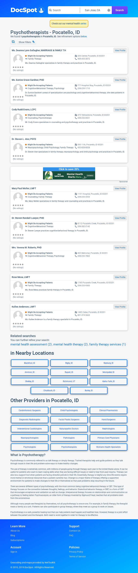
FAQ (71, 535)
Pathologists (69, 438)
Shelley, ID (29, 381)
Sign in (13, 551)
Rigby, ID (69, 363)
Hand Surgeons (108, 419)
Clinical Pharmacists (108, 410)
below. (84, 36)
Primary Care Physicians (108, 438)
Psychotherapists (69, 447)
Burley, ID (89, 390)
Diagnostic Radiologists (29, 419)
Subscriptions (17, 540)
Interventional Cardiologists (29, 429)
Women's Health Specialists (108, 447)
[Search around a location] (96, 10)
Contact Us (74, 530)
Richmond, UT (69, 381)
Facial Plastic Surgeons (69, 419)
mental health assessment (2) (31, 344)
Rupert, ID (69, 372)
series (83, 23)
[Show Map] (13, 42)
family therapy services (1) (107, 344)
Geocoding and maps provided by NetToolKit (32, 562)
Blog (12, 535)
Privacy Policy (76, 551)
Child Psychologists (69, 410)
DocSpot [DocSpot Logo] (26, 9)
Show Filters (27, 42)
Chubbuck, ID (49, 390)
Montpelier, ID (108, 372)
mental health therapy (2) (70, 344)
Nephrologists (108, 429)
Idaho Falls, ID (108, 381)
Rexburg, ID (108, 363)
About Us (15, 530)
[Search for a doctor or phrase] (64, 10)
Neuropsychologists (29, 438)
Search (120, 10)
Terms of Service (77, 556)
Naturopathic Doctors (69, 429)
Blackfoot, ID (29, 363)
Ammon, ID (30, 372)
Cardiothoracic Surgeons (30, 410)
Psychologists (29, 447)
